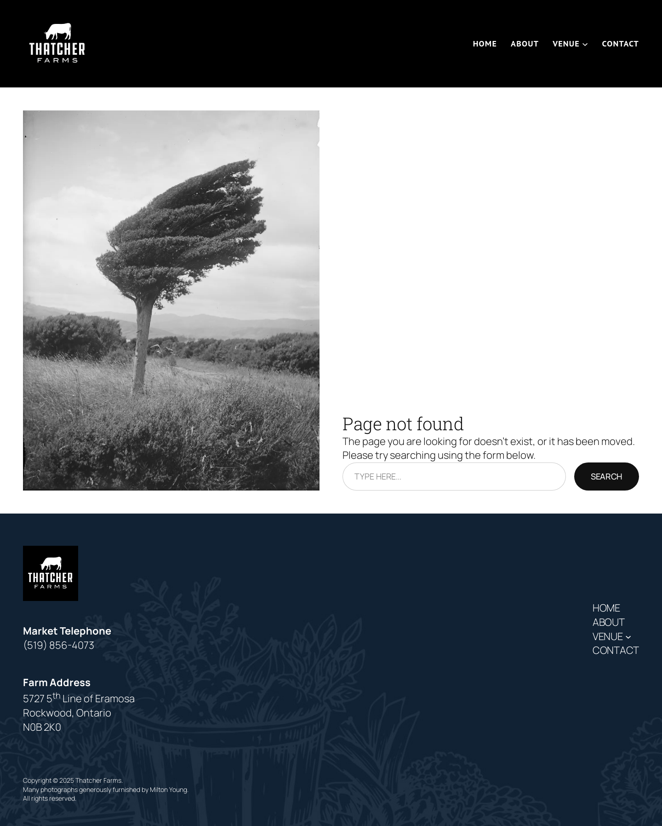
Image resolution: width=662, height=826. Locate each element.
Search (606, 476)
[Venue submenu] (585, 43)
